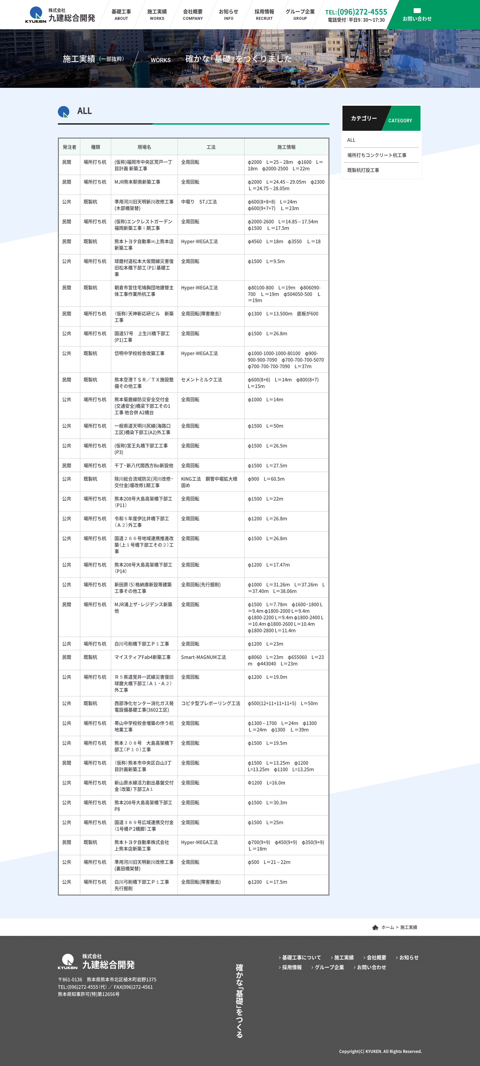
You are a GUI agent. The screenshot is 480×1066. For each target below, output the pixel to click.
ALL (351, 139)
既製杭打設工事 (363, 170)
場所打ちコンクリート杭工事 (377, 155)
